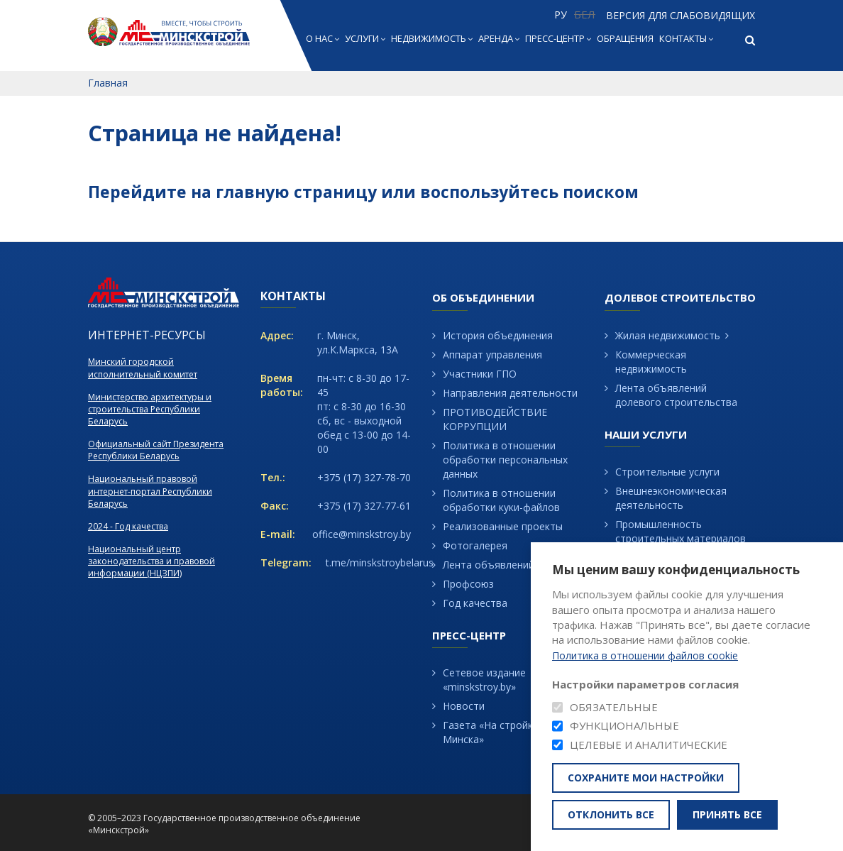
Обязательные (614, 707)
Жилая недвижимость (667, 335)
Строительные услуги (667, 471)
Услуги (365, 38)
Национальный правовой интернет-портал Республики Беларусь (150, 491)
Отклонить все (611, 814)
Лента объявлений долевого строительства (676, 395)
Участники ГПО (480, 373)
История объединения (498, 335)
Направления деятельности (510, 393)
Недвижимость (432, 38)
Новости (464, 706)
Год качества (475, 603)
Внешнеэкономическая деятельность (671, 498)
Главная (108, 82)
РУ (560, 14)
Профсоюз (468, 584)
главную (253, 191)
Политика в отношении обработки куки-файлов (501, 500)
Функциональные (624, 725)
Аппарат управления (492, 354)
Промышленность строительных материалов (680, 531)
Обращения (625, 38)
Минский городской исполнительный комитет (142, 368)
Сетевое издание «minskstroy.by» (484, 679)
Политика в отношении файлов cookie (645, 656)
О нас (322, 38)
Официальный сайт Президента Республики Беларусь (156, 450)
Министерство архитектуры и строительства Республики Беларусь (149, 409)
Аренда (498, 38)
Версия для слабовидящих (680, 16)
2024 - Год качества (128, 526)
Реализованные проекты (503, 526)
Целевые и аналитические (648, 744)
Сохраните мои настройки (646, 777)
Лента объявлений (488, 564)
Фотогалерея (475, 545)
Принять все (727, 814)
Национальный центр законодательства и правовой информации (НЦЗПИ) (151, 561)
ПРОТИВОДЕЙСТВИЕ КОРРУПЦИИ (495, 419)
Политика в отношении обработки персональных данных (505, 460)
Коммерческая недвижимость (651, 361)
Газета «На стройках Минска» (493, 732)
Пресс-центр (558, 38)
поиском (601, 191)
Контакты (686, 38)
